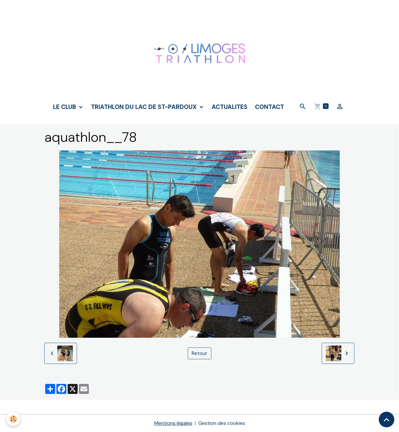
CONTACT (269, 107)
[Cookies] (13, 419)
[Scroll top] (386, 419)
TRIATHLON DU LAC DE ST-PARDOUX (144, 107)
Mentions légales (173, 423)
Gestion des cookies (221, 423)
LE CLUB (65, 107)
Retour (199, 353)
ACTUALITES (230, 107)
